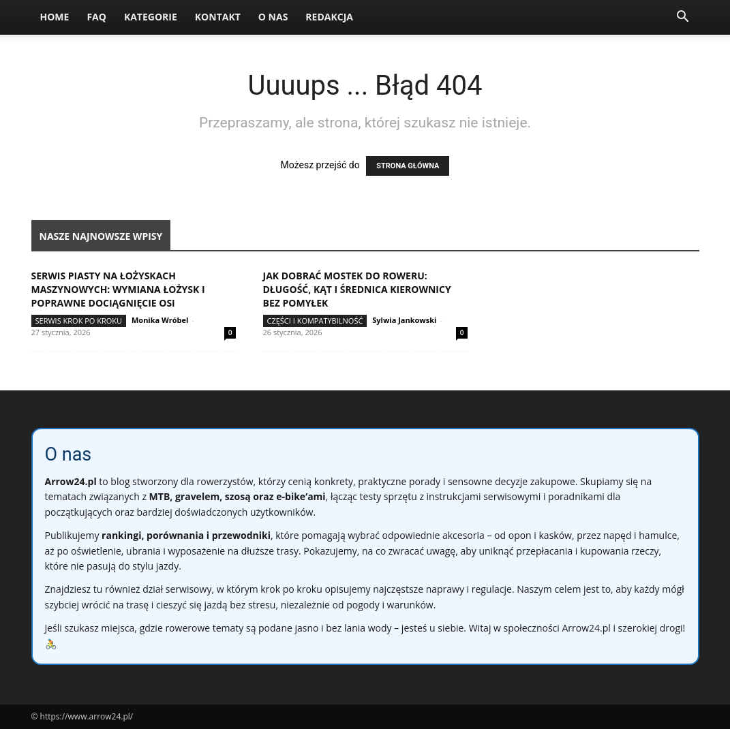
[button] (683, 18)
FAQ (96, 16)
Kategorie (150, 16)
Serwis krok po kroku (79, 320)
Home (55, 16)
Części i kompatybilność (315, 320)
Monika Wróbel (160, 320)
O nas (273, 16)
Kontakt (218, 16)
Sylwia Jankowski (404, 320)
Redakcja (329, 16)
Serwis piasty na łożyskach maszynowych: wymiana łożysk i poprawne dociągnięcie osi (118, 289)
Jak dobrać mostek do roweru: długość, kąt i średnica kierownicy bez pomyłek (357, 289)
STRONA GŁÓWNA (407, 165)
